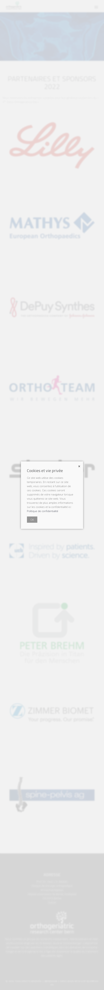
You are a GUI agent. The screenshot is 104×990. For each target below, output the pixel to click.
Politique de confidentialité (42, 511)
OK (32, 519)
